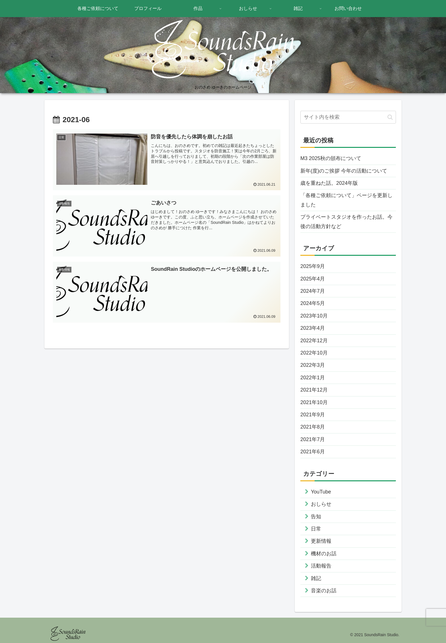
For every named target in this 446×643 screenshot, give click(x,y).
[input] (348, 117)
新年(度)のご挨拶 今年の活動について (343, 171)
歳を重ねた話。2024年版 (329, 183)
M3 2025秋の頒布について (330, 158)
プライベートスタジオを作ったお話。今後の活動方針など (346, 221)
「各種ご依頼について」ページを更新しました (346, 200)
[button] (390, 117)
